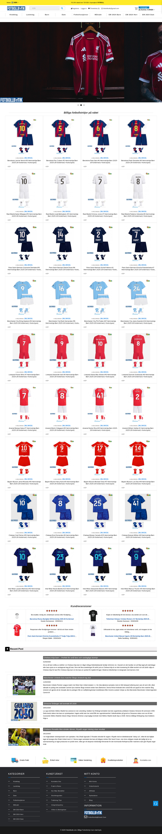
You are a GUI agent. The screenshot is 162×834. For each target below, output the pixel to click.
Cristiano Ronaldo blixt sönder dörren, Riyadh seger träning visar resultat (74, 729)
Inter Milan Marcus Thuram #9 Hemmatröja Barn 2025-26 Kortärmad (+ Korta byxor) (138, 590)
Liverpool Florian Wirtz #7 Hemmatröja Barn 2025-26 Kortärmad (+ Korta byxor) (24, 376)
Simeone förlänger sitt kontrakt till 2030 (60, 703)
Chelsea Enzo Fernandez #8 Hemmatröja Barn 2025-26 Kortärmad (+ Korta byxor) (62, 536)
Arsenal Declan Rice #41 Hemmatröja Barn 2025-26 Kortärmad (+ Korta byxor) (100, 429)
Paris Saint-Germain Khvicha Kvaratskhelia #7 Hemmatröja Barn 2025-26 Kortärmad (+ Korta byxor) (138, 270)
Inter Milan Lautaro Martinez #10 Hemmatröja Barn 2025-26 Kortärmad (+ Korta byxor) (24, 590)
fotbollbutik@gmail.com (110, 8)
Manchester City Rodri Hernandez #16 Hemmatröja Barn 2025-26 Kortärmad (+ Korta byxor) (62, 323)
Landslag (30, 15)
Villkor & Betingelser (58, 809)
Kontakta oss (145, 760)
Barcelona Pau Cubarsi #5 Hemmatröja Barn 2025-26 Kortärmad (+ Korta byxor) (62, 162)
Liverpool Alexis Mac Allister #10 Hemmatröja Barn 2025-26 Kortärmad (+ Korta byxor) (100, 376)
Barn (47, 15)
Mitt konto (93, 781)
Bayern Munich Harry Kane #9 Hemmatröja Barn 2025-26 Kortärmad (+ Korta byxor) (62, 483)
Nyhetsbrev (93, 795)
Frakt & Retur (56, 786)
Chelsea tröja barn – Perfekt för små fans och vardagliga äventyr (71, 658)
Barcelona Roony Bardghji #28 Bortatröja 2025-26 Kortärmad (52, 619)
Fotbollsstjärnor (81, 15)
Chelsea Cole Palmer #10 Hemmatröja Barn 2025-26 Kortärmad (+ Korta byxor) (24, 536)
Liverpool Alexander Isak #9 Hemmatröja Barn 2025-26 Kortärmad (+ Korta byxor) (62, 376)
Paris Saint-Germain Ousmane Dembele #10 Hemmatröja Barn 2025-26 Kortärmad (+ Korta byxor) (24, 270)
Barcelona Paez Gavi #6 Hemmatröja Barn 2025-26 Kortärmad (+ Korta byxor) (100, 162)
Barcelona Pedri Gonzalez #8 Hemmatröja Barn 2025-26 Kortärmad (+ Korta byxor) (138, 162)
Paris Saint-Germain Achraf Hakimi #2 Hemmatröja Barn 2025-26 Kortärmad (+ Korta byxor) (100, 270)
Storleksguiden (56, 795)
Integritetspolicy (57, 805)
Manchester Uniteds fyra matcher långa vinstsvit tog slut (67, 678)
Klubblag (14, 15)
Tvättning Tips (56, 800)
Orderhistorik (94, 786)
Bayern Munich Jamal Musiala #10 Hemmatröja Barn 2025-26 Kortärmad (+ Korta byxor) (24, 483)
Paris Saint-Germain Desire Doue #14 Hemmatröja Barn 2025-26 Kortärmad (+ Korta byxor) (62, 270)
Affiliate (92, 791)
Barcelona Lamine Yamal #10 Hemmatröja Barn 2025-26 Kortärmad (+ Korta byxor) (24, 162)
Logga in (84, 8)
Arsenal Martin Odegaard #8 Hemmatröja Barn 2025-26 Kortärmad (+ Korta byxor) (62, 429)
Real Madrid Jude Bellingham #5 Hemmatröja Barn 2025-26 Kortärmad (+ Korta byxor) (62, 215)
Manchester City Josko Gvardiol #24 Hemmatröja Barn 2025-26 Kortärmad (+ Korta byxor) (138, 322)
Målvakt (98, 15)
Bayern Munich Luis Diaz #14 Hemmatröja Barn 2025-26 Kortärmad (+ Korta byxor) (138, 483)
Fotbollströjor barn (88, 830)
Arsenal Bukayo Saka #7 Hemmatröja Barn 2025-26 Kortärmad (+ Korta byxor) (24, 429)
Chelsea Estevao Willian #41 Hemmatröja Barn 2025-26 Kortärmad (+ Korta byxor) (138, 536)
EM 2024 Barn (115, 15)
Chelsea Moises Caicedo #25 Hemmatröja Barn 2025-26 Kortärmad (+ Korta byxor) (100, 536)
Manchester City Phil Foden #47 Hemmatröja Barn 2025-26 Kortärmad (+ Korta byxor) (100, 322)
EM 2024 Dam (148, 15)
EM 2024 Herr (131, 15)
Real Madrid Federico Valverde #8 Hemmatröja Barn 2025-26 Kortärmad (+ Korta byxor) (138, 215)
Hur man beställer (58, 791)
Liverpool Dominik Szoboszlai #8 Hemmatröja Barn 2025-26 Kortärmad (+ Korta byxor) (138, 376)
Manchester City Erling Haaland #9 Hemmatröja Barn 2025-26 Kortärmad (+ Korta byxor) (24, 322)
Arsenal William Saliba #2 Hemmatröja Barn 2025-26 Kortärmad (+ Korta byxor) (138, 429)
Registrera (75, 8)
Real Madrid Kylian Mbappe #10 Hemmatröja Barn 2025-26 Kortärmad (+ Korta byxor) (24, 215)
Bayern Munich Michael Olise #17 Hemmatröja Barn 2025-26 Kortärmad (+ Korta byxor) (100, 483)
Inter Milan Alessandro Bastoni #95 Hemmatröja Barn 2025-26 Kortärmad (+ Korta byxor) (100, 590)
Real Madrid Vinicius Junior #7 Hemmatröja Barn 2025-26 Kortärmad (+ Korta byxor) (100, 215)
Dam (64, 15)
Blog (91, 800)
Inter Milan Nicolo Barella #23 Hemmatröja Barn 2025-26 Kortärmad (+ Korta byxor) (62, 590)
